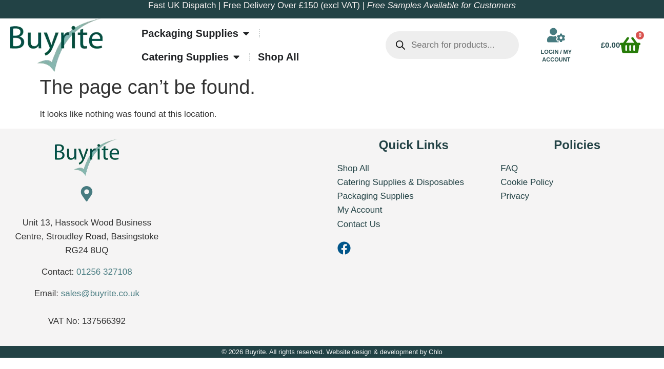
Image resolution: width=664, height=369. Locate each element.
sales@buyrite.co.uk (100, 293)
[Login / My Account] (556, 35)
